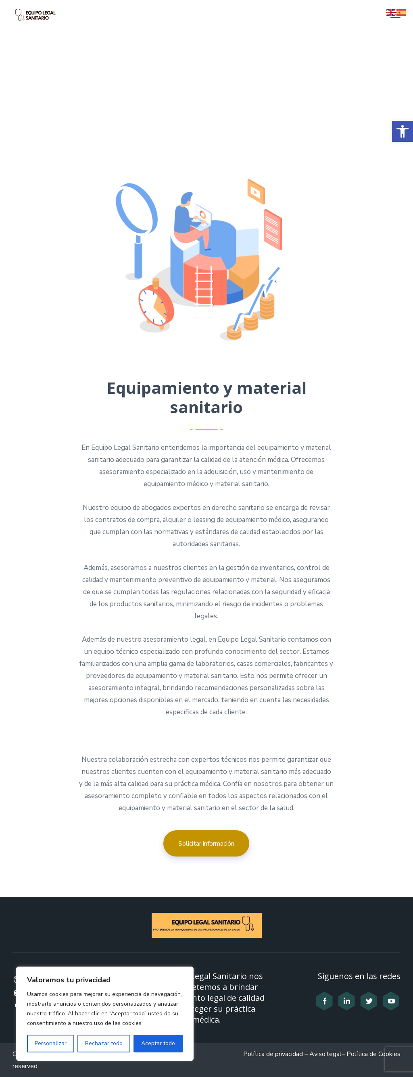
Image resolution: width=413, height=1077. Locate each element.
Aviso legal (325, 1054)
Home (148, 104)
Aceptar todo (158, 1043)
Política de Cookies (373, 1054)
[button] (402, 131)
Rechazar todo (104, 1043)
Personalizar (51, 1043)
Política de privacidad (273, 1054)
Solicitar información (206, 843)
